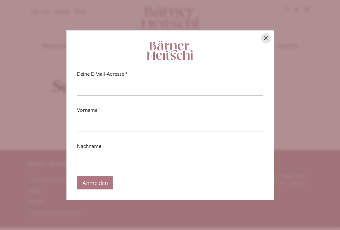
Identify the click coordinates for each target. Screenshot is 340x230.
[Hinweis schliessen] (266, 38)
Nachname (89, 146)
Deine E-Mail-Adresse (102, 74)
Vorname (89, 110)
